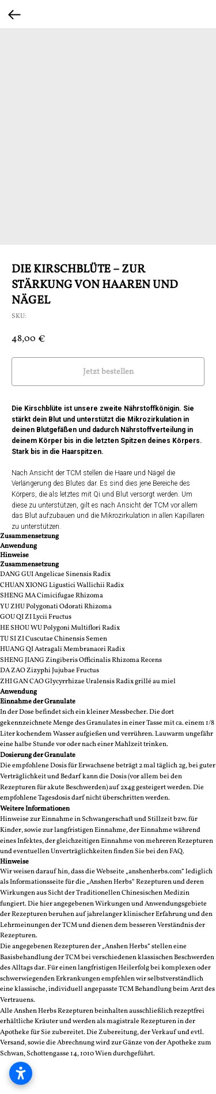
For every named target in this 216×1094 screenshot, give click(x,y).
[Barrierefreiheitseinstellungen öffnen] (20, 1073)
